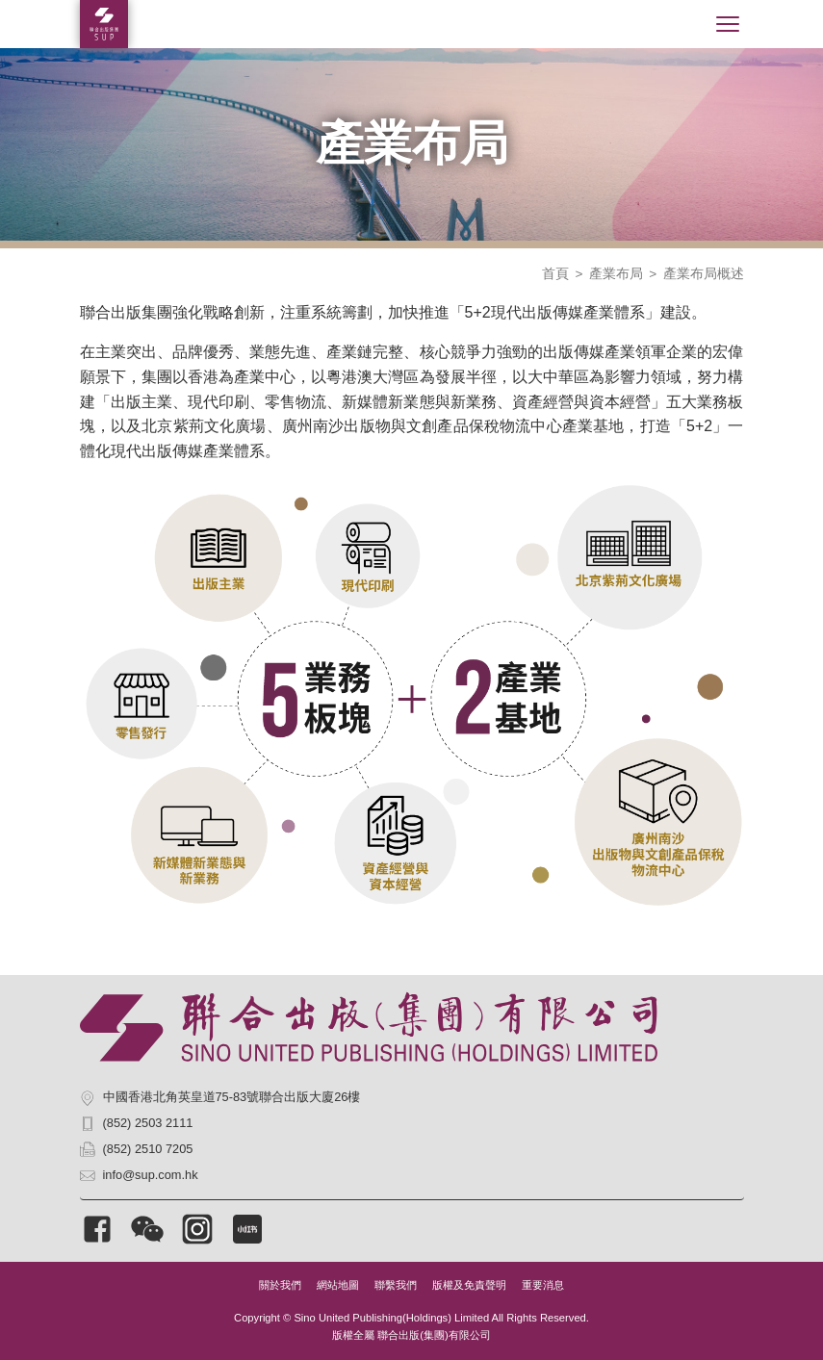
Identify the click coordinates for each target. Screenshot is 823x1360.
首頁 (555, 274)
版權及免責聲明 (469, 1285)
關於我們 (280, 1285)
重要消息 (543, 1285)
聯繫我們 (395, 1285)
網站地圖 (338, 1285)
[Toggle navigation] (727, 24)
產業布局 (616, 274)
